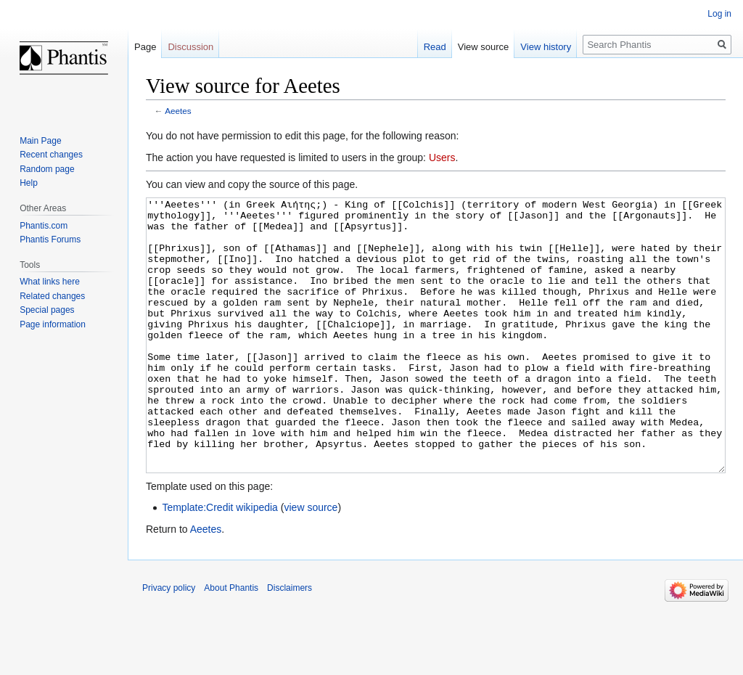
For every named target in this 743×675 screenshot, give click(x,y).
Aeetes (178, 110)
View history (545, 46)
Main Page (40, 141)
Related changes (52, 296)
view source (310, 562)
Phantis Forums (50, 239)
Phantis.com (43, 226)
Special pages (47, 310)
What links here (50, 282)
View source (483, 46)
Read (435, 46)
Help (29, 183)
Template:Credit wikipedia (220, 562)
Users (442, 157)
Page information (53, 324)
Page (145, 46)
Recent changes (51, 155)
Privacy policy (168, 642)
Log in (719, 14)
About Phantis (231, 642)
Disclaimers (289, 642)
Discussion (190, 46)
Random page (47, 169)
